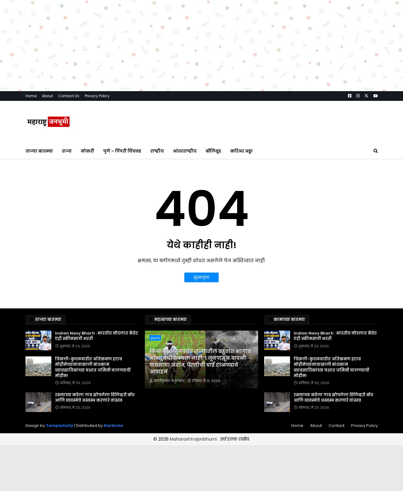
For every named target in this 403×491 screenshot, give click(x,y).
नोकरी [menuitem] (87, 151)
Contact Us (68, 95)
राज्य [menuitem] (67, 151)
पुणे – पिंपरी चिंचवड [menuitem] (122, 151)
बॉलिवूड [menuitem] (213, 151)
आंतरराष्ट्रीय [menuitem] (184, 151)
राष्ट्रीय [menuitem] (157, 151)
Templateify (59, 425)
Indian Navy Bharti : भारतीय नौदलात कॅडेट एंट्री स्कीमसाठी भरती (96, 336)
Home (31, 95)
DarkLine (113, 425)
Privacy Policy (97, 95)
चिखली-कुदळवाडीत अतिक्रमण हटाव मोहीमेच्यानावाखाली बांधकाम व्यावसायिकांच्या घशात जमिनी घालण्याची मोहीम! (93, 367)
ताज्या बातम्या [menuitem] (39, 151)
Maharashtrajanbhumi (194, 439)
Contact (336, 425)
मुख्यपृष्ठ (201, 277)
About (47, 95)
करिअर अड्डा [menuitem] (241, 151)
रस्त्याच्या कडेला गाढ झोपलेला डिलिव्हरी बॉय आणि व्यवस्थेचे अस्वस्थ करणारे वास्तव (95, 397)
